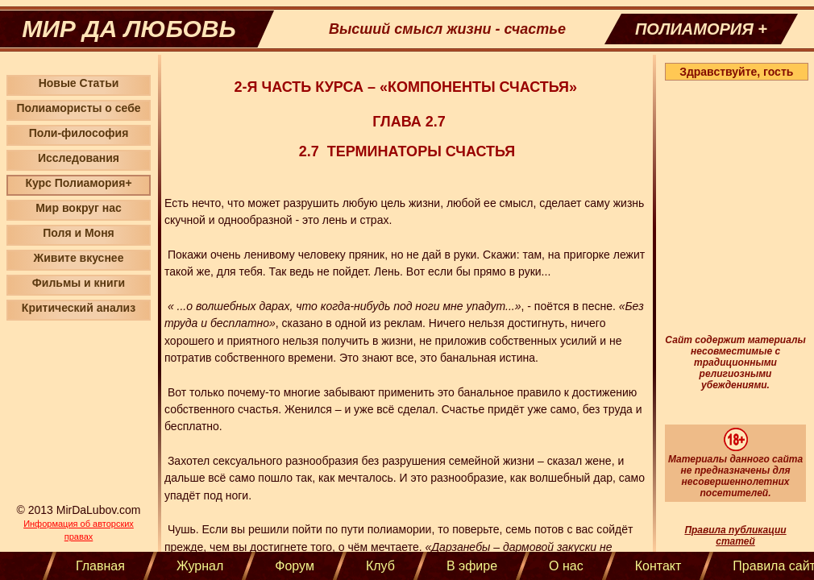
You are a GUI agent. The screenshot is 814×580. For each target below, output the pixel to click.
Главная (100, 566)
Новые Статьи (79, 83)
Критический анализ (78, 307)
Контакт (658, 566)
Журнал (200, 566)
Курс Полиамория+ (78, 182)
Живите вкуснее (79, 257)
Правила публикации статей (735, 535)
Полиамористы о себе (78, 108)
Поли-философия (79, 132)
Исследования (78, 157)
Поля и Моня (78, 232)
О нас (566, 566)
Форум (294, 566)
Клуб (380, 566)
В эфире (471, 566)
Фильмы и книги (78, 282)
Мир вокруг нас (78, 207)
